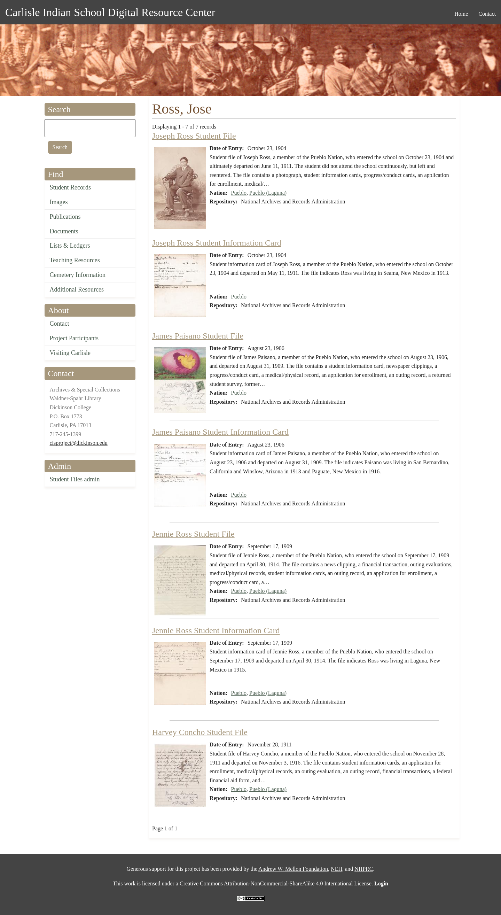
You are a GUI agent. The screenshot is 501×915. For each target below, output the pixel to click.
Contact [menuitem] (487, 14)
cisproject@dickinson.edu (79, 443)
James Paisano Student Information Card (220, 431)
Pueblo (238, 193)
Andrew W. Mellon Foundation (293, 869)
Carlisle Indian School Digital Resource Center (110, 12)
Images (59, 202)
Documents (64, 231)
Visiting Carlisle (70, 352)
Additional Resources (77, 289)
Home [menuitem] (461, 14)
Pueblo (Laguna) (268, 193)
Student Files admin (75, 479)
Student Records (70, 187)
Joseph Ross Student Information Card (216, 242)
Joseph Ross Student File (194, 135)
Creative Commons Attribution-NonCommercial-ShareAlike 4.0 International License (275, 883)
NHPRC (363, 869)
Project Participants (74, 338)
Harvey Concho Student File (200, 732)
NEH (336, 869)
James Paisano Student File (197, 335)
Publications (65, 216)
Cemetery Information (77, 274)
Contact (59, 323)
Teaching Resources (75, 260)
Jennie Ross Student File (193, 533)
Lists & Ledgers (70, 245)
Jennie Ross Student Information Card (216, 630)
